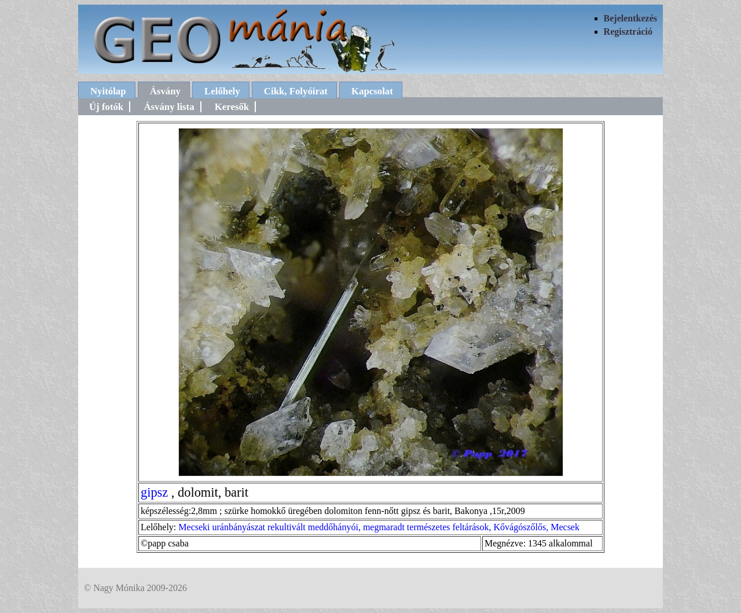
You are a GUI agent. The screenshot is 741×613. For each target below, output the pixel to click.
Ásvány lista (169, 106)
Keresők (232, 106)
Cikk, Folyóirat (296, 91)
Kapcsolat (372, 91)
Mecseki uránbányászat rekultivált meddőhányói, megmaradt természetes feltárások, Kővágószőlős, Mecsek (378, 527)
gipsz (154, 492)
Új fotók (106, 106)
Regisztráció (628, 31)
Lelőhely (222, 91)
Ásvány (165, 91)
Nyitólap (108, 91)
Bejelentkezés (630, 18)
